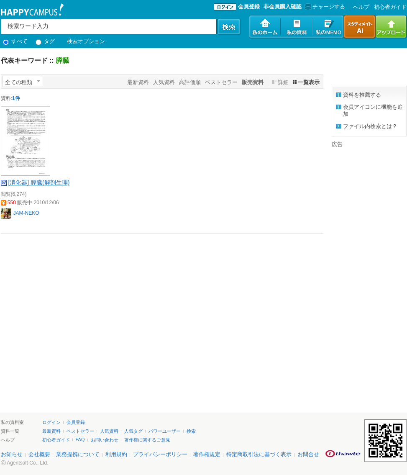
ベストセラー (221, 82)
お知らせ (12, 454)
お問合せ (308, 454)
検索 (191, 431)
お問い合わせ (104, 439)
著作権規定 (206, 454)
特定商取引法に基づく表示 (259, 454)
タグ (45, 41)
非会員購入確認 (283, 6)
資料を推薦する (362, 95)
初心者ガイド (390, 7)
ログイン (51, 422)
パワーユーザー (164, 431)
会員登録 (249, 6)
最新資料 (138, 82)
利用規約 (116, 454)
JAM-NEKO (26, 213)
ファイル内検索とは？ (370, 126)
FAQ (80, 439)
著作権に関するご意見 (147, 439)
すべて (15, 41)
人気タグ (133, 431)
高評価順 (190, 82)
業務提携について (78, 454)
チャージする (324, 6)
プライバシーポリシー (160, 454)
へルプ (361, 7)
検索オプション (86, 41)
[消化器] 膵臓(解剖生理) (38, 182)
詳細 (283, 82)
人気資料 (164, 82)
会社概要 (39, 454)
